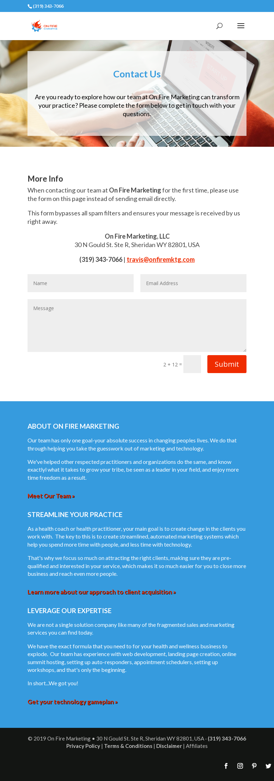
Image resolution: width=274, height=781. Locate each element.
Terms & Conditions (128, 746)
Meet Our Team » (51, 495)
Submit (227, 364)
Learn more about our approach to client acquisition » (102, 592)
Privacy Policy (83, 746)
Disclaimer (169, 746)
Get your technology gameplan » (73, 701)
